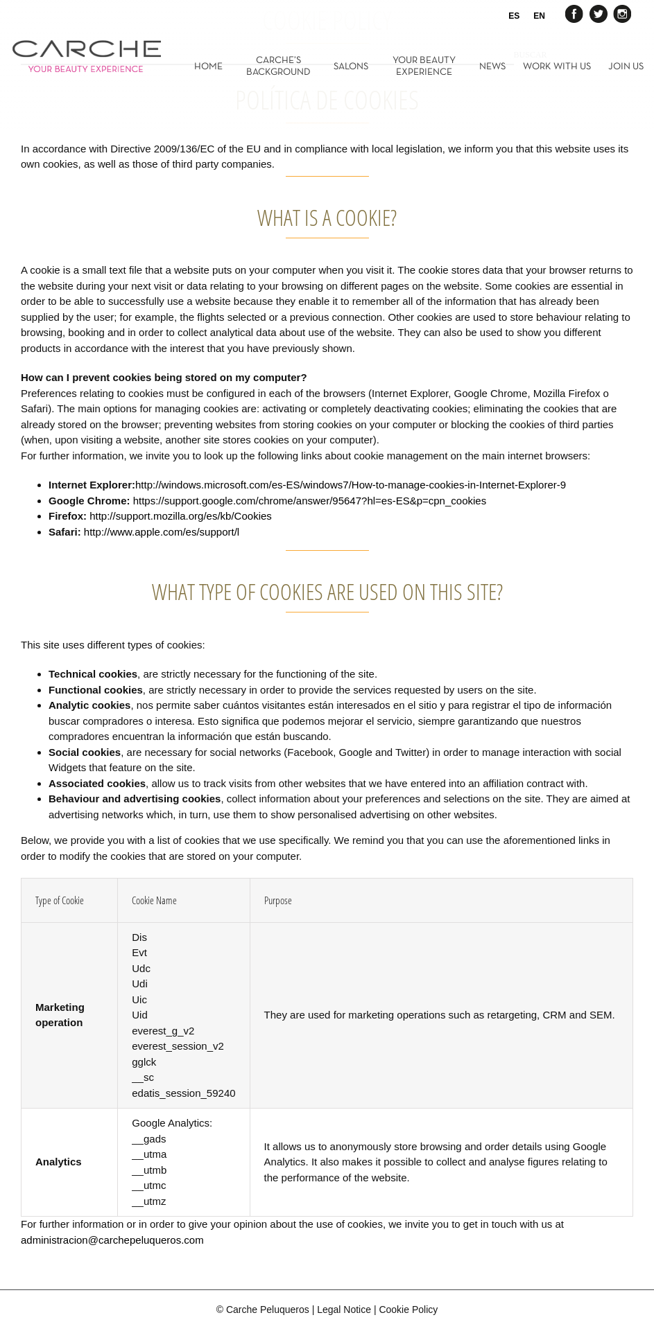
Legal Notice (344, 1309)
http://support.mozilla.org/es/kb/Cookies (180, 516)
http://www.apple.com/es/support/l (161, 532)
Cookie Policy (408, 1309)
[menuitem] (217, 66)
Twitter (597, 13)
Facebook (575, 13)
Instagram (620, 13)
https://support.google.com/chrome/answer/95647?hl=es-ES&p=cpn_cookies (309, 500)
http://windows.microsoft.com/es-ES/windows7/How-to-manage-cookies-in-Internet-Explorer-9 (350, 485)
